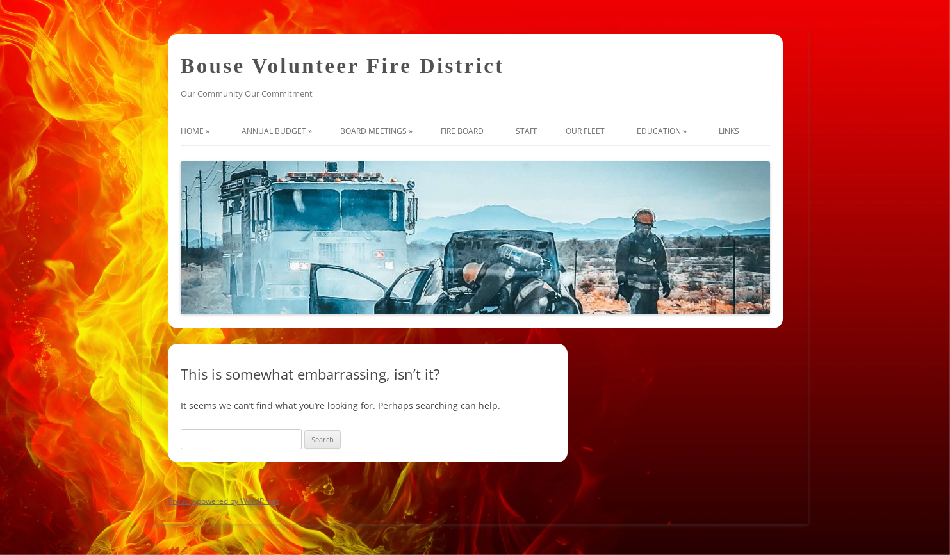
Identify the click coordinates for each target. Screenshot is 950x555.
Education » (664, 130)
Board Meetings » (376, 130)
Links (731, 130)
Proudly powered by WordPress (223, 500)
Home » (197, 130)
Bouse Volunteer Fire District (343, 65)
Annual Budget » (277, 130)
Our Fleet (587, 130)
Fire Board (464, 130)
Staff (526, 130)
